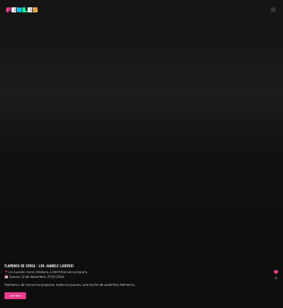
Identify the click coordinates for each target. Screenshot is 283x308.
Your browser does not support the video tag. (141, 154)
